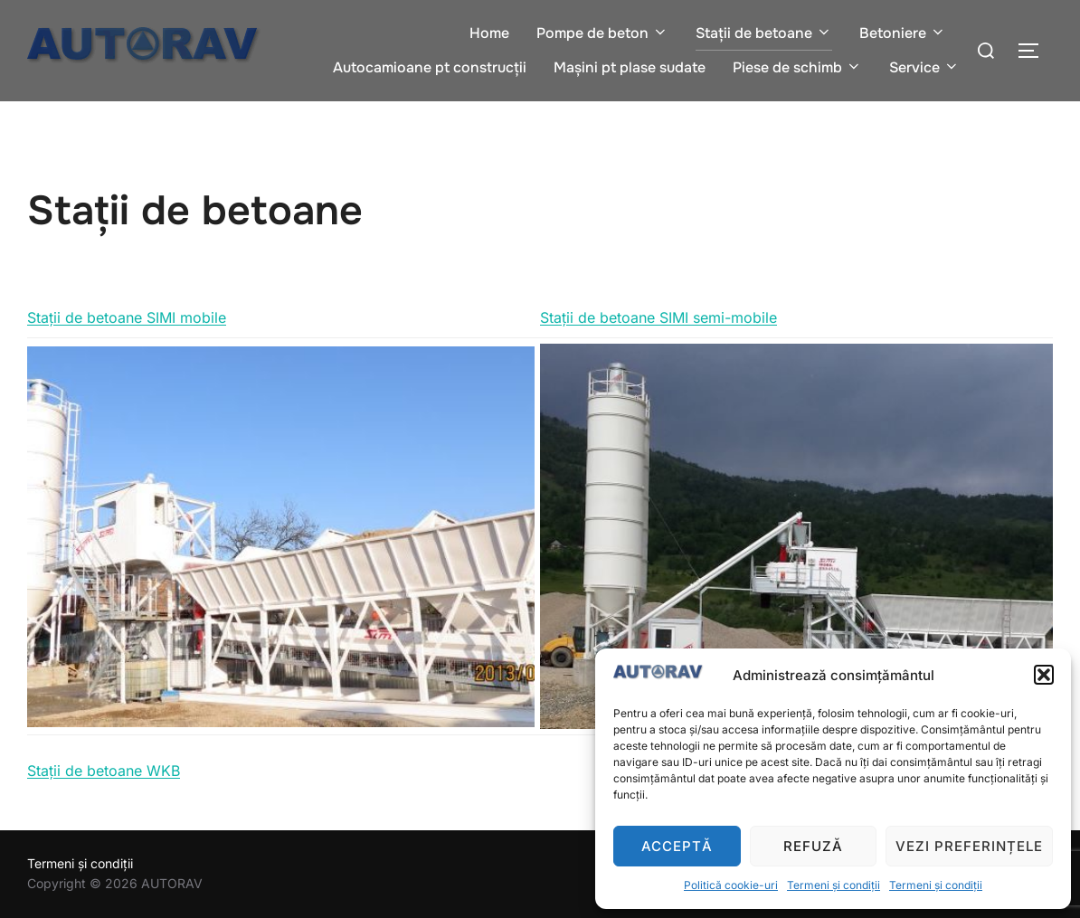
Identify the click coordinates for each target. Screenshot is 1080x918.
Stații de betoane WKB (103, 771)
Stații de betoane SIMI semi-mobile (658, 317)
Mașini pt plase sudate (630, 67)
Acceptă (677, 846)
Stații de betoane (764, 33)
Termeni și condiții (833, 885)
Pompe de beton (602, 33)
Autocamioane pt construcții (429, 67)
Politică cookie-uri (731, 885)
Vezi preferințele (969, 846)
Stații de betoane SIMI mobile (126, 317)
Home (489, 33)
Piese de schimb (797, 67)
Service (924, 67)
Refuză (813, 846)
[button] (1044, 675)
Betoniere (902, 33)
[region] (281, 536)
